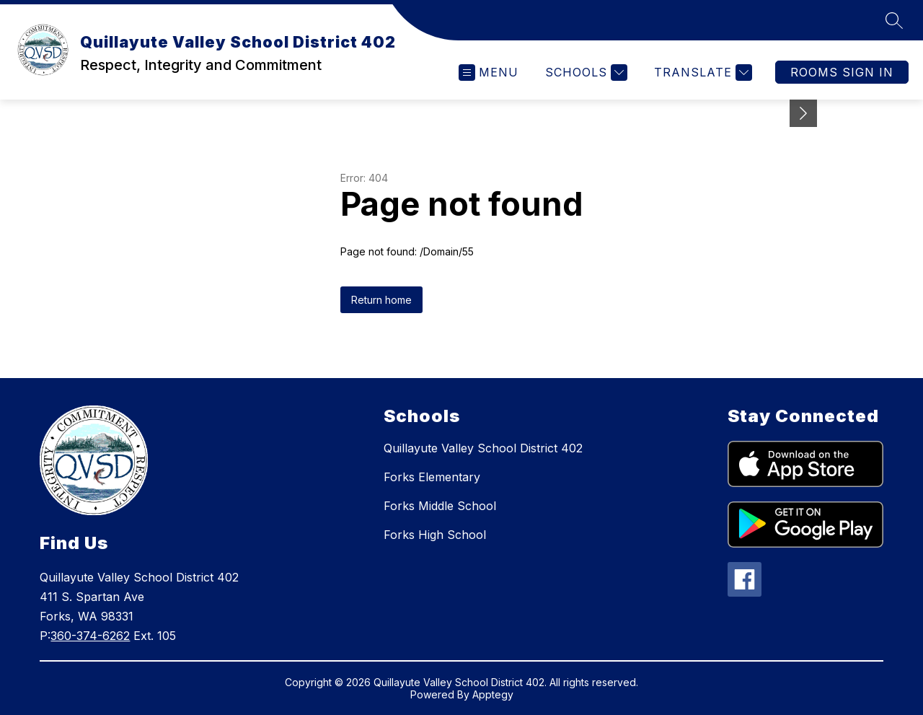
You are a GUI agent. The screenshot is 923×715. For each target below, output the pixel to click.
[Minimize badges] (803, 113)
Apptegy (492, 694)
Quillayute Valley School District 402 (483, 448)
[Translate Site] (701, 72)
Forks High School (435, 534)
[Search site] (894, 20)
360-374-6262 (90, 635)
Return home (381, 300)
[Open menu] (488, 72)
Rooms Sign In (841, 72)
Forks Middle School (440, 506)
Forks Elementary (432, 477)
